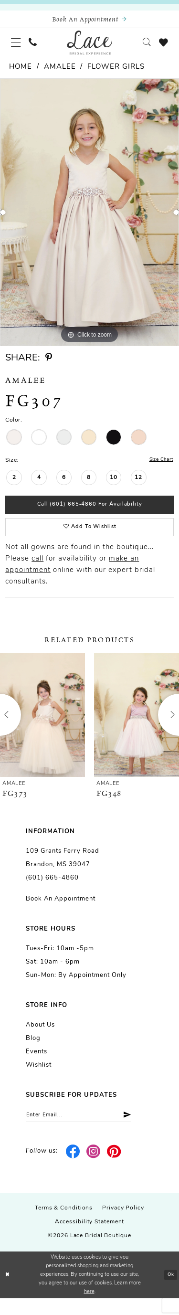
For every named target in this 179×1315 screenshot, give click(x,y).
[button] (17, 47)
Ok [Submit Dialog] (170, 1291)
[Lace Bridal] (89, 47)
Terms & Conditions (64, 1225)
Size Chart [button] (159, 467)
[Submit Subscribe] (142, 1131)
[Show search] (142, 47)
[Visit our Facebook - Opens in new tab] (73, 1168)
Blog (33, 1053)
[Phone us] (37, 47)
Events (36, 1066)
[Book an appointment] (89, 21)
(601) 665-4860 (52, 892)
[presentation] (42, 729)
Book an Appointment (60, 913)
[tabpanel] (89, 219)
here (89, 1308)
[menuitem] (17, 47)
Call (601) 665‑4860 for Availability (90, 514)
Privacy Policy (123, 1225)
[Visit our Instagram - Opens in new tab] (94, 1168)
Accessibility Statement (90, 1239)
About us (40, 1039)
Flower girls (116, 73)
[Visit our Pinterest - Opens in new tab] (114, 1168)
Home (20, 73)
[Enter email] (88, 1131)
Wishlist (39, 1079)
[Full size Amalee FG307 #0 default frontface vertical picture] (89, 219)
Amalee (60, 73)
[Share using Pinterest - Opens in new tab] (49, 365)
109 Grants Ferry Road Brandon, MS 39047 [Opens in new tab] (62, 872)
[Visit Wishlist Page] (162, 47)
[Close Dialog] (8, 1291)
